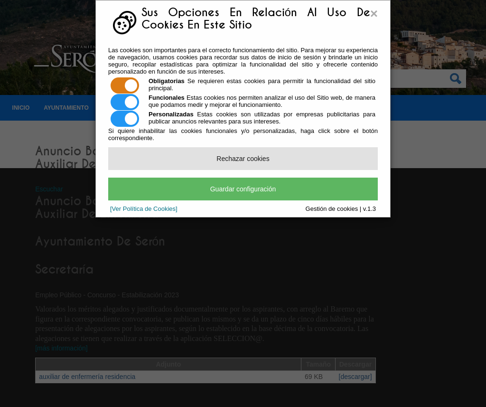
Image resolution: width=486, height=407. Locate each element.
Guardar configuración (243, 189)
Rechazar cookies (242, 158)
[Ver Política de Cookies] (144, 208)
